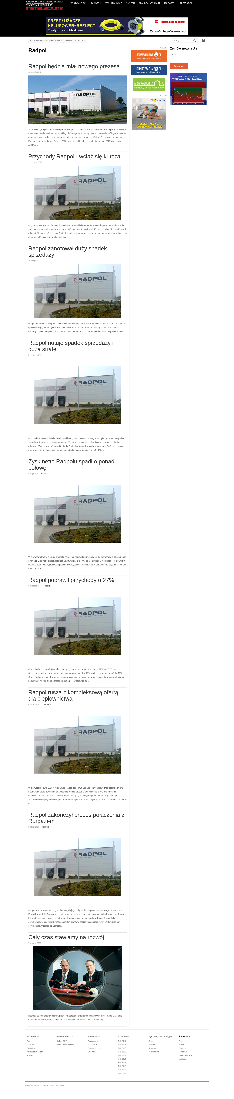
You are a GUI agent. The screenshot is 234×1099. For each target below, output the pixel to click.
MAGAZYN (170, 3)
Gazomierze (92, 1045)
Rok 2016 (122, 1052)
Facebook (203, 40)
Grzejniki (91, 1052)
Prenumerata (154, 1052)
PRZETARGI (186, 3)
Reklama (152, 1048)
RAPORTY (96, 3)
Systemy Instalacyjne (160, 1036)
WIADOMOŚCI (78, 3)
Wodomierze (93, 1041)
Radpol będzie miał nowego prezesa (74, 66)
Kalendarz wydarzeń (35, 1052)
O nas (151, 1041)
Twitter (181, 1045)
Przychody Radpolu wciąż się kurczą (74, 156)
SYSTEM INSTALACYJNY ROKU (143, 3)
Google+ (182, 1048)
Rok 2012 (122, 1066)
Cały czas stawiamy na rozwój (66, 937)
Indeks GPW (62, 1041)
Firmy (29, 1041)
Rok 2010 (122, 1073)
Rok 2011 (122, 1070)
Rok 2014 (122, 1059)
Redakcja (44, 474)
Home (27, 1085)
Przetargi (30, 1055)
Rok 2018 (122, 1045)
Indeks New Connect (65, 1045)
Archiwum (123, 1036)
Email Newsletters (186, 1055)
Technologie (113, 3)
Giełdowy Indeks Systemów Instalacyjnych (51, 40)
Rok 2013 (122, 1063)
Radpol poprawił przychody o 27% (71, 580)
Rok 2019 (122, 1041)
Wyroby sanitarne (94, 1048)
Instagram (183, 1052)
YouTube (182, 1059)
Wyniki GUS (80, 40)
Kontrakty (30, 1045)
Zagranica (31, 1048)
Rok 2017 (122, 1048)
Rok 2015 (122, 1055)
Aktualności (33, 1036)
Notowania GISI (66, 1036)
